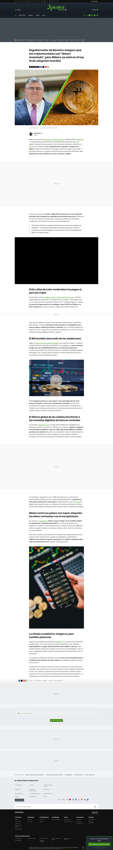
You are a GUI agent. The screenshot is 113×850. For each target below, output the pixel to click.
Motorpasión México (67, 839)
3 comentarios (34, 67)
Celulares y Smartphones (33, 789)
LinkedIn (84, 799)
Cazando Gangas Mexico (48, 785)
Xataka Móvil (18, 821)
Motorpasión (67, 819)
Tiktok (97, 15)
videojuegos (33, 796)
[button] (38, 133)
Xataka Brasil (18, 840)
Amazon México (30, 40)
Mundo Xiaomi (18, 829)
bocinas (72, 40)
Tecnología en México (35, 793)
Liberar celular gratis (90, 774)
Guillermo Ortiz (50, 297)
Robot (77, 40)
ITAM (31, 146)
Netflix (82, 40)
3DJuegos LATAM (31, 838)
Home (37, 15)
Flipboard (46, 67)
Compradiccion (79, 823)
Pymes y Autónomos (91, 822)
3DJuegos (29, 819)
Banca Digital (38, 680)
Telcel (45, 796)
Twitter (87, 15)
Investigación (18, 785)
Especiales (18, 789)
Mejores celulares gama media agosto (35, 774)
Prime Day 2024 (19, 793)
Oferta (46, 40)
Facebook (84, 15)
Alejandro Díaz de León (65, 297)
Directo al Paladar (56, 819)
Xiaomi (66, 40)
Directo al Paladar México (56, 839)
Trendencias (79, 819)
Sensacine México (44, 838)
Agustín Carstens (58, 139)
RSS (79, 799)
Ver (57, 720)
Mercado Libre (39, 40)
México (45, 680)
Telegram (76, 799)
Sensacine (42, 819)
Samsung (61, 40)
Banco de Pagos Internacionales (47, 343)
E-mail (48, 67)
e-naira (77, 502)
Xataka (16, 819)
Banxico (81, 139)
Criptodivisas (59, 680)
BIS (74, 142)
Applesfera (17, 823)
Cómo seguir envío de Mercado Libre (54, 774)
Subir (93, 812)
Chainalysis (43, 521)
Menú (19, 10)
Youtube (89, 15)
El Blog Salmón (92, 819)
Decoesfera (79, 821)
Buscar (95, 806)
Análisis (31, 785)
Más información (68, 848)
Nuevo (94, 10)
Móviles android (48, 793)
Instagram (92, 15)
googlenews (95, 15)
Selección (22, 15)
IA (50, 40)
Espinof (41, 821)
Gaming (30, 15)
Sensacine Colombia (42, 841)
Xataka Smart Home (18, 826)
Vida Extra (29, 821)
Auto (43, 15)
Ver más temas (19, 800)
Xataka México (56, 8)
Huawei (55, 40)
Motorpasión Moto (68, 821)
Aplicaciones (47, 789)
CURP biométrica (79, 774)
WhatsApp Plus (69, 774)
